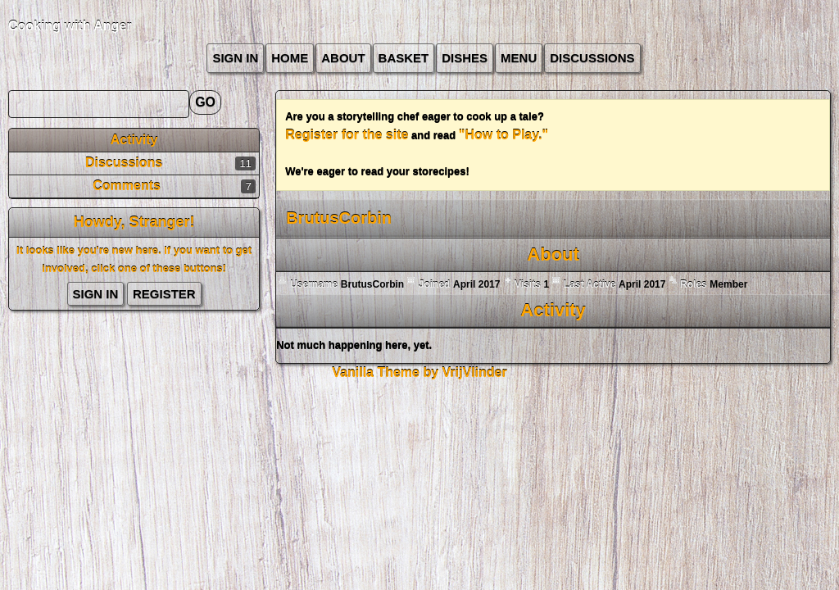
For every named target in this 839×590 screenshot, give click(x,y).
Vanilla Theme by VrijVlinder (419, 372)
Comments (127, 186)
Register (164, 294)
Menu (519, 58)
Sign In (235, 58)
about (343, 58)
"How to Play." (503, 135)
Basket (404, 58)
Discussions (592, 58)
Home (289, 58)
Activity (134, 140)
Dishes (465, 58)
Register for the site (346, 135)
